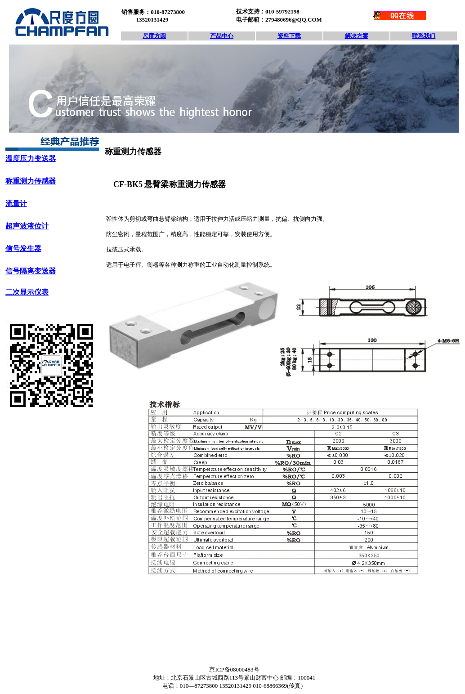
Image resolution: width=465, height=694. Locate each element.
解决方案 (356, 35)
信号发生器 (23, 248)
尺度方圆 (154, 35)
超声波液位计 (27, 226)
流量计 (16, 203)
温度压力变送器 (30, 158)
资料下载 (289, 35)
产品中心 (221, 35)
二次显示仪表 (27, 292)
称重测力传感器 (30, 181)
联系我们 (423, 35)
